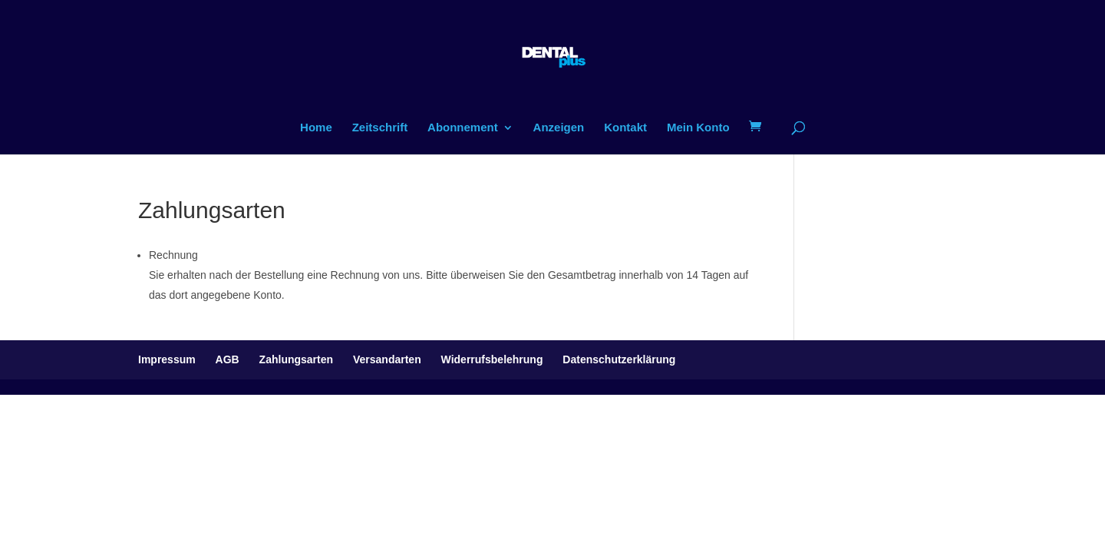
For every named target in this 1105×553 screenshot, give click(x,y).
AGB (227, 359)
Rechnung (173, 255)
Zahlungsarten (296, 359)
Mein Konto (698, 128)
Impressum (167, 359)
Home (316, 128)
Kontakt (625, 128)
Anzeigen (559, 128)
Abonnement (462, 128)
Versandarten (387, 359)
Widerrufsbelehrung (492, 359)
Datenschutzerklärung (618, 359)
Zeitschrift (380, 128)
